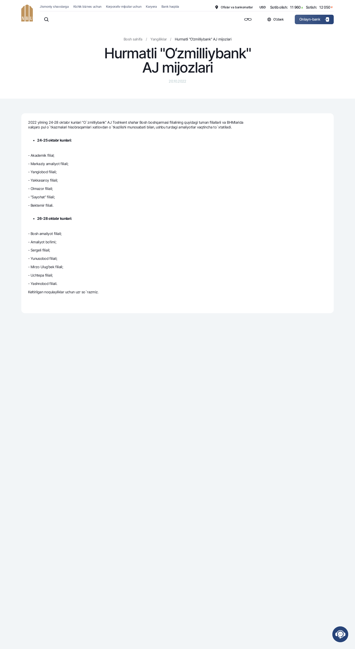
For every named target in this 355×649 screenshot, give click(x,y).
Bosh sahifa (133, 39)
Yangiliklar (158, 39)
